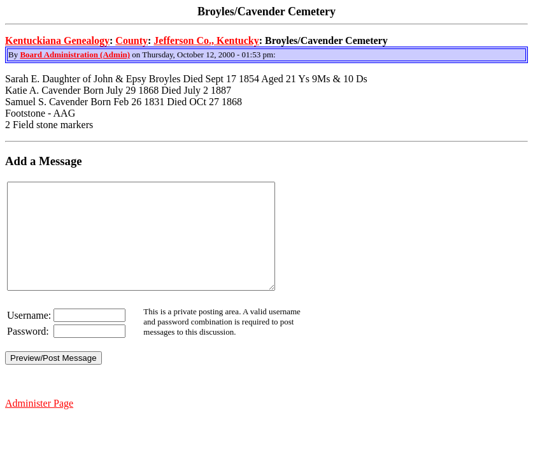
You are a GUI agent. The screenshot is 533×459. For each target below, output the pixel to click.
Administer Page (39, 424)
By (14, 54)
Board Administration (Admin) (75, 54)
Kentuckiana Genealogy (57, 40)
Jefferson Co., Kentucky (206, 40)
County (131, 40)
